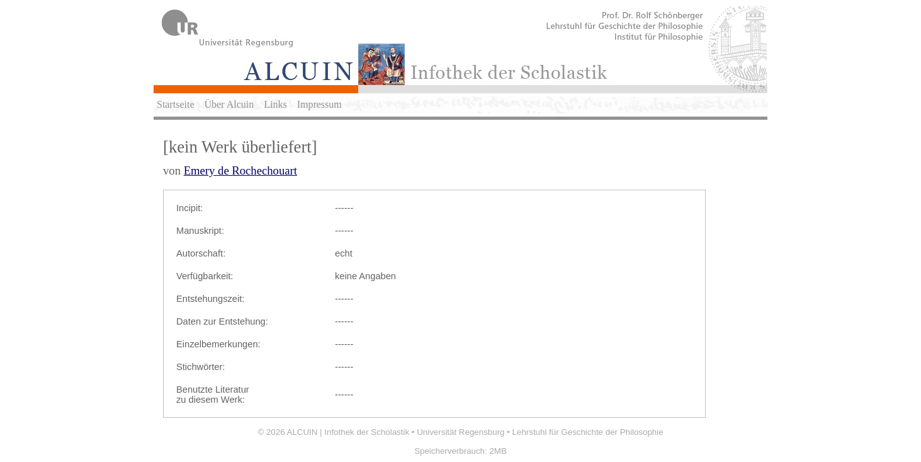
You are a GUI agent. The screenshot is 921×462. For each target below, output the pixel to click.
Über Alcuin (229, 104)
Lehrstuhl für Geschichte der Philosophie (588, 432)
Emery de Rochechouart (240, 170)
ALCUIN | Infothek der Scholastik (348, 432)
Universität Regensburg (460, 432)
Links (275, 104)
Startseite (176, 104)
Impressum (319, 104)
